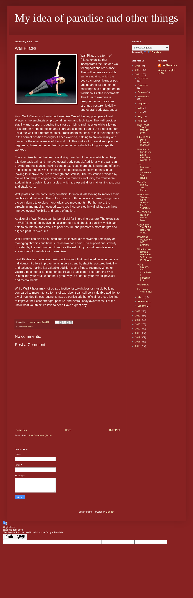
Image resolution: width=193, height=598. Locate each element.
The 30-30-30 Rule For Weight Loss (144, 216)
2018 (138, 333)
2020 (138, 324)
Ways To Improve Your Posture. (142, 186)
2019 (138, 328)
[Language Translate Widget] (150, 48)
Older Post (114, 430)
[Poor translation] (21, 537)
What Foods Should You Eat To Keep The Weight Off (144, 155)
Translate (152, 52)
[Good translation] (9, 537)
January (142, 306)
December (143, 78)
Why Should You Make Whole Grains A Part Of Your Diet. (143, 201)
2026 (138, 65)
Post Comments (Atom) (40, 435)
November (143, 85)
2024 (138, 74)
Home (68, 430)
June (140, 112)
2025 (138, 70)
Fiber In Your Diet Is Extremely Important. (143, 141)
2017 (138, 337)
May (140, 116)
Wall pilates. (28, 327)
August (141, 103)
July (140, 108)
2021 (138, 320)
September (143, 96)
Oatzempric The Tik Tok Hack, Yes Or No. (144, 228)
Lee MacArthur (169, 65)
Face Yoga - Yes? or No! (144, 290)
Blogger (110, 512)
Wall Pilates (143, 284)
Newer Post (21, 430)
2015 (138, 346)
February (142, 301)
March (141, 297)
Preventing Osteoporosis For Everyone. (144, 241)
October (142, 92)
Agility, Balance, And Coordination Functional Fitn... (144, 272)
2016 (138, 341)
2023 (138, 311)
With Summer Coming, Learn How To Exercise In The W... (144, 254)
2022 (138, 315)
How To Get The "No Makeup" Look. (143, 129)
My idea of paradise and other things (96, 18)
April (140, 121)
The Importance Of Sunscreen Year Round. (144, 171)
